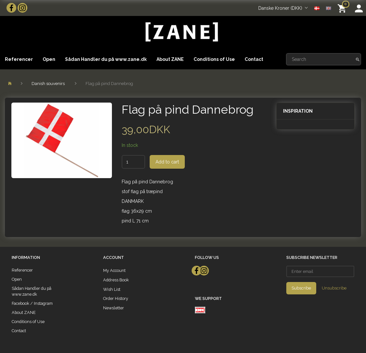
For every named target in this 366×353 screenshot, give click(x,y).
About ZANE (170, 59)
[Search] (357, 59)
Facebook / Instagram (32, 303)
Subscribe (301, 288)
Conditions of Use (214, 59)
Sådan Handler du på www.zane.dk (106, 59)
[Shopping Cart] (343, 8)
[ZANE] (181, 32)
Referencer (19, 59)
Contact (254, 59)
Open (49, 59)
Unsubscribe (334, 288)
